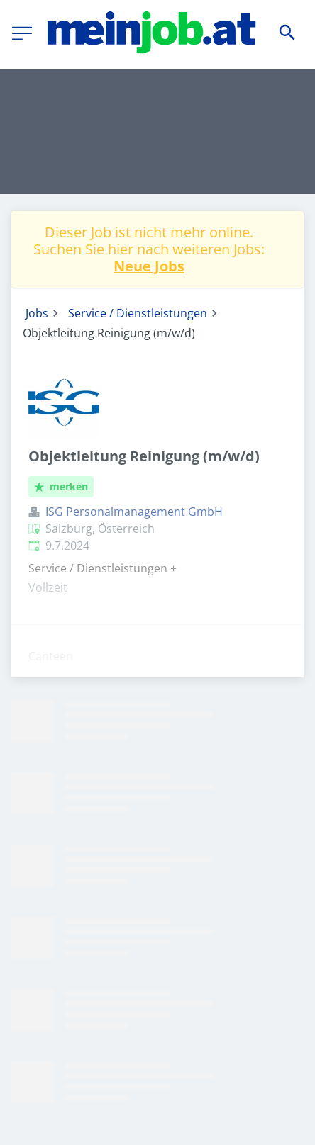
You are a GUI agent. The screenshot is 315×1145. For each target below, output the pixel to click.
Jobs (37, 313)
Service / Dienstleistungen (137, 313)
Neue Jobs (149, 266)
